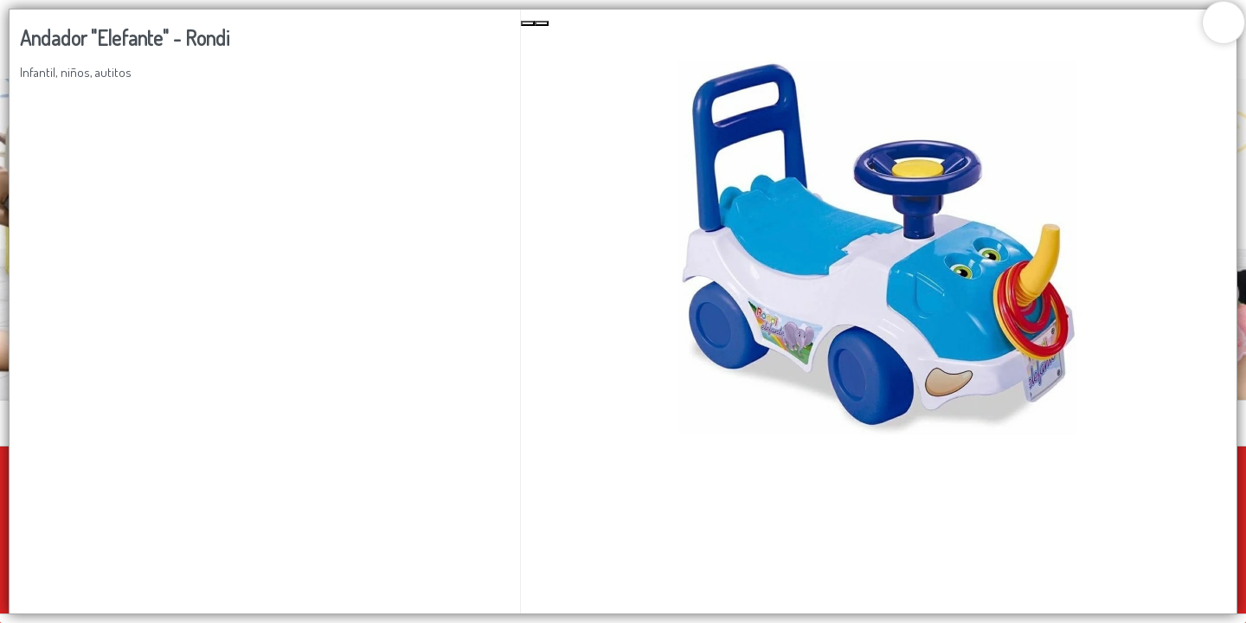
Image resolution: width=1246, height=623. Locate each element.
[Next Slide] (542, 23)
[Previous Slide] (528, 23)
